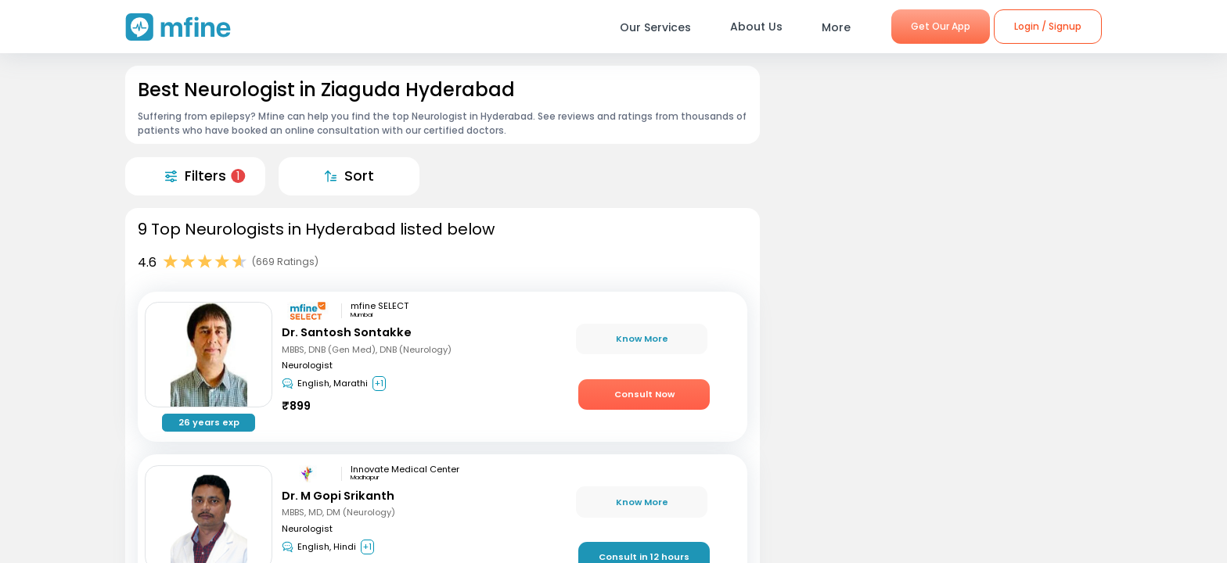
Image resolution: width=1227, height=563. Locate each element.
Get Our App (940, 26)
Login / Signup (1047, 26)
